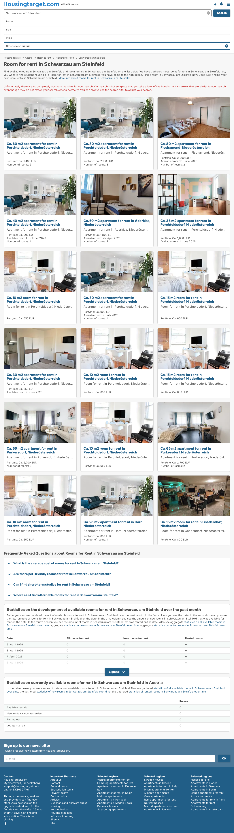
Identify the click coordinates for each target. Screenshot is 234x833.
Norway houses (153, 802)
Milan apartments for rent (159, 789)
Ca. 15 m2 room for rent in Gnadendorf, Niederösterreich (191, 524)
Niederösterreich (65, 57)
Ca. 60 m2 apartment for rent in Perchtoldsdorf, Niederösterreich (33, 145)
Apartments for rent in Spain (114, 792)
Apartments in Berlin (203, 789)
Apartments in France (204, 782)
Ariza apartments (201, 796)
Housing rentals (12, 57)
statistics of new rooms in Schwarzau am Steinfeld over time (74, 691)
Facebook (6, 823)
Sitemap (55, 819)
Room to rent (44, 57)
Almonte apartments (156, 792)
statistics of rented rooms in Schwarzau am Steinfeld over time (167, 691)
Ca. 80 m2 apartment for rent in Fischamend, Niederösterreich (186, 145)
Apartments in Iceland (157, 809)
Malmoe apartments (109, 796)
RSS (53, 822)
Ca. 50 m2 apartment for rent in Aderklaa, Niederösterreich (117, 222)
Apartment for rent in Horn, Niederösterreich (115, 531)
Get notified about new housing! (215, 4)
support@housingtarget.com (21, 786)
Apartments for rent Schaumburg (203, 804)
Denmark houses (107, 806)
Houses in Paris (200, 779)
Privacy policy (59, 792)
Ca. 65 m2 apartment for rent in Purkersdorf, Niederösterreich (32, 450)
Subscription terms (62, 789)
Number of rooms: (18, 164)
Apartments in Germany (205, 786)
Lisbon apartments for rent (207, 792)
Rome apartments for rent (160, 799)
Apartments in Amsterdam (207, 809)
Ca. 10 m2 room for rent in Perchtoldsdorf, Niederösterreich (33, 299)
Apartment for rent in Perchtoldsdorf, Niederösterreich (46, 152)
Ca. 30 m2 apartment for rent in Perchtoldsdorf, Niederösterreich (110, 299)
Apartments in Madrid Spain (114, 802)
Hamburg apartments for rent (115, 782)
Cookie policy (58, 796)
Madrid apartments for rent (161, 806)
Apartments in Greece (157, 782)
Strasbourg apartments (111, 809)
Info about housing (61, 816)
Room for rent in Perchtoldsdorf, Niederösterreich (42, 306)
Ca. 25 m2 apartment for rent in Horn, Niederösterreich (113, 524)
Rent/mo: (13, 161)
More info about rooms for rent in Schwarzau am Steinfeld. (94, 78)
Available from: (170, 161)
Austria (29, 57)
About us (56, 779)
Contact (55, 782)
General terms (59, 786)
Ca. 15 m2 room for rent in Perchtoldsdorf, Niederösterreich (187, 299)
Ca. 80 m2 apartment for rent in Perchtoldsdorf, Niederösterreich (110, 145)
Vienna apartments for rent (113, 779)
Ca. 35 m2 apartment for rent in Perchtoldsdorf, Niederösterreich (187, 222)
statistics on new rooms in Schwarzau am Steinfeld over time (101, 625)
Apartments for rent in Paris (208, 799)
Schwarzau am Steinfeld (92, 58)
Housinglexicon (59, 809)
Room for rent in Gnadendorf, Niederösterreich (194, 531)
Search (222, 13)
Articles (55, 799)
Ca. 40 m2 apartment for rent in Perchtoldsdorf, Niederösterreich (33, 222)
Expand (114, 672)
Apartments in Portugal (111, 799)
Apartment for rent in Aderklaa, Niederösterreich (118, 229)
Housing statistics (61, 812)
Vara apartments (154, 796)
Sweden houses (153, 779)
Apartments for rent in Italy (160, 786)
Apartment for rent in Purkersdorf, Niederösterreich (43, 457)
